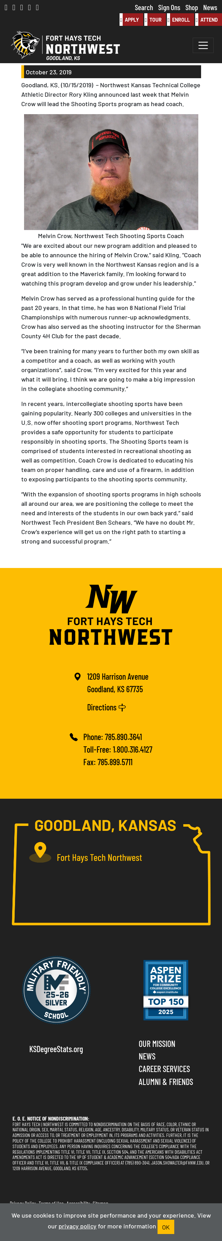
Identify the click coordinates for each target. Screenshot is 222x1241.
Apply (129, 19)
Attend (206, 19)
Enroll (178, 19)
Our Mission (157, 1043)
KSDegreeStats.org (56, 1048)
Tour (153, 19)
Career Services (164, 1068)
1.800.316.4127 (132, 749)
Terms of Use (51, 1202)
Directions (106, 706)
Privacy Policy (23, 1202)
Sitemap (100, 1202)
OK (166, 1226)
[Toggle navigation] (203, 45)
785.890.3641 (123, 736)
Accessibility (78, 1202)
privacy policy (78, 1225)
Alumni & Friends (166, 1081)
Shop (191, 7)
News (210, 7)
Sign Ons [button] (169, 7)
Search (144, 7)
